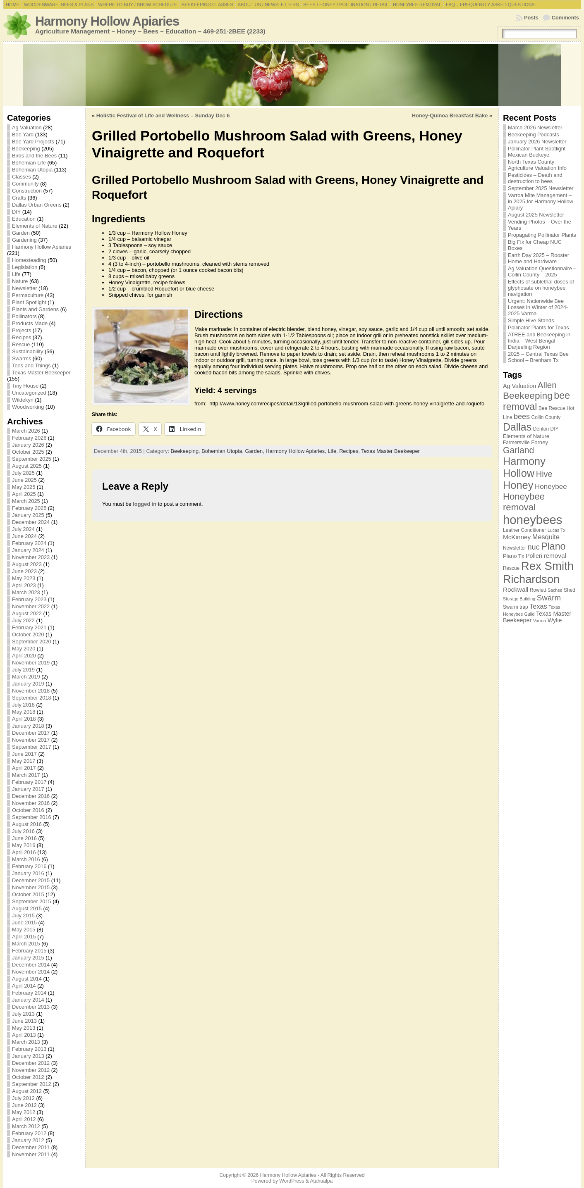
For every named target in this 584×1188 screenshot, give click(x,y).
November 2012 (31, 1070)
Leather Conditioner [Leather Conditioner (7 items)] (524, 530)
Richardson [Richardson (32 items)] (531, 579)
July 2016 (23, 831)
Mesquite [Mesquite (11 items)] (546, 536)
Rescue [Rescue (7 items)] (511, 568)
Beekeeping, (186, 451)
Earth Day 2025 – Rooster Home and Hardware (538, 258)
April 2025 (24, 494)
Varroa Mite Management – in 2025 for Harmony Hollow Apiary (540, 201)
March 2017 (26, 775)
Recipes (21, 337)
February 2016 (29, 866)
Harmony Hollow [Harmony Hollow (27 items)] (524, 467)
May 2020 (23, 648)
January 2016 (28, 873)
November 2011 (31, 1154)
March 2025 (26, 501)
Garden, (255, 451)
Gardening (24, 240)
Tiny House (25, 386)
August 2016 (27, 824)
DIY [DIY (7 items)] (554, 429)
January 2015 (28, 958)
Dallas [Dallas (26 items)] (517, 427)
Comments (565, 17)
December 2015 (31, 880)
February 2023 (29, 599)
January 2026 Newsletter (537, 141)
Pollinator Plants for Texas (538, 327)
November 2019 (31, 662)
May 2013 (23, 1028)
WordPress (291, 1181)
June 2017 (24, 754)
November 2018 (31, 691)
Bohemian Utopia (32, 170)
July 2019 (23, 670)
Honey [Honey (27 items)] (518, 485)
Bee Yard (23, 134)
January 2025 (28, 515)
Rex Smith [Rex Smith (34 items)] (547, 565)
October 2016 (28, 810)
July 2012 (23, 1098)
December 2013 (31, 1007)
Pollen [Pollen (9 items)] (534, 555)
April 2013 (24, 1035)
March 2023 (26, 592)
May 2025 (23, 487)
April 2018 (24, 719)
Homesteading (29, 260)
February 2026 (29, 438)
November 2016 (31, 803)
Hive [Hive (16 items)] (544, 474)
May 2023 (23, 578)
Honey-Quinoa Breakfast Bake (450, 115)
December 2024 (31, 522)
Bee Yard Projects (33, 141)
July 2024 (23, 529)
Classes (21, 177)
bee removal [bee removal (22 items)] (536, 401)
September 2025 (31, 459)
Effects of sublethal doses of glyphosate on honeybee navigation (541, 288)
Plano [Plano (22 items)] (553, 546)
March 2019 (26, 677)
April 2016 (24, 852)
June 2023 (24, 571)
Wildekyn (23, 400)
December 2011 (31, 1147)
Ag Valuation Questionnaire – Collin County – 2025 (542, 271)
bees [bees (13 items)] (522, 416)
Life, (333, 451)
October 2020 (28, 634)
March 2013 (26, 1042)
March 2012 (26, 1126)
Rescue (21, 344)
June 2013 (24, 1021)
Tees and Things (31, 365)
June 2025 (24, 480)
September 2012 (31, 1084)
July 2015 (23, 915)
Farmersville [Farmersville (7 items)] (516, 442)
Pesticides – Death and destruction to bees (535, 178)
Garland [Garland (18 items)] (518, 450)
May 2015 (23, 929)
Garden (21, 233)
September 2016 (31, 817)
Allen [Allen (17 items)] (547, 385)
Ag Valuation (27, 127)
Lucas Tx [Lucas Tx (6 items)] (556, 530)
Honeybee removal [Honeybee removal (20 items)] (524, 501)
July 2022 (23, 620)
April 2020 (24, 655)
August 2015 (27, 908)
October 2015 (28, 894)
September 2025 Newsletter (541, 188)
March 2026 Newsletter (535, 127)
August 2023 (27, 564)
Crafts (19, 198)
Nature (20, 281)
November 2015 (31, 887)
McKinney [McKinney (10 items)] (517, 536)
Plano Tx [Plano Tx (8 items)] (513, 556)
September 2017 (31, 747)
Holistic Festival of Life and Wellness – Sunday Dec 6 (163, 115)
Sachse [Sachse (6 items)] (555, 590)
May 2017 (23, 761)
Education (24, 219)
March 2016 (26, 859)
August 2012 (27, 1091)
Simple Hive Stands (531, 320)
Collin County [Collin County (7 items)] (546, 417)
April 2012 (24, 1119)
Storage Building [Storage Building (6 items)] (519, 598)
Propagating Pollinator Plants (542, 235)
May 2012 (23, 1112)
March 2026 (26, 431)
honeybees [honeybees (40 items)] (532, 519)
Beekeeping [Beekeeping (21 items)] (528, 395)
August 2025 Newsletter (536, 215)
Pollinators (24, 316)
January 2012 (28, 1140)
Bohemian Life (29, 163)
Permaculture (27, 295)
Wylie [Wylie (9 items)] (555, 620)
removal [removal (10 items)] (554, 555)
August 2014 (27, 979)
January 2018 (28, 726)
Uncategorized (29, 393)
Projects (21, 330)
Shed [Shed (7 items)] (569, 590)
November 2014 (31, 972)
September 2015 (31, 901)
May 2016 (23, 845)
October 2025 (28, 452)
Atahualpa (321, 1181)
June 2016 (24, 838)
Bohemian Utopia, (223, 451)
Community (25, 184)
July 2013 (23, 1014)
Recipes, (350, 451)
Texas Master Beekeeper (41, 372)
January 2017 (28, 789)
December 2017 (31, 733)
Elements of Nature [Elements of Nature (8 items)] (526, 436)
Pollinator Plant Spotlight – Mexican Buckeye (539, 151)
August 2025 (27, 466)
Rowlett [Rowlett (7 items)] (538, 590)
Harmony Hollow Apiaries (107, 21)
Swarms (21, 358)
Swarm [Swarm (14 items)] (549, 597)
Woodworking (28, 407)
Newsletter (24, 288)
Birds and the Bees (34, 155)
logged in (144, 504)
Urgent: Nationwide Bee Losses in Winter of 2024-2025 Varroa (538, 307)
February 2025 (29, 508)
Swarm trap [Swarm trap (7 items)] (515, 607)
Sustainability (27, 351)
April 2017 (24, 768)
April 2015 (24, 936)
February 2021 (29, 627)
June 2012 (24, 1105)
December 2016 (31, 796)
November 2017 (31, 740)
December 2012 (31, 1063)
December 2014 (31, 965)
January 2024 (28, 550)
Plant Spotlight (29, 302)
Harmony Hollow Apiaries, (297, 451)
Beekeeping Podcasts (533, 134)
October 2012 (28, 1077)
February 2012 (29, 1133)
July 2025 (23, 473)
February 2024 (29, 543)
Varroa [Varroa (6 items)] (539, 620)
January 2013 (28, 1056)
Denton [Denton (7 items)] (541, 429)
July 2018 (23, 705)
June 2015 (24, 922)
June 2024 (24, 536)
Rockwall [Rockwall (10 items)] (515, 589)
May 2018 (23, 712)
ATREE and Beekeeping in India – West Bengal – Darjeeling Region (539, 340)
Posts (531, 17)
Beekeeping (26, 148)
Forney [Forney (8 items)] (539, 442)
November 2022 (31, 606)
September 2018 (31, 698)
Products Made (30, 323)
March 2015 (26, 943)
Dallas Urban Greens (37, 205)
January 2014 (28, 1000)
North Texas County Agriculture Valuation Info (537, 165)
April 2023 (24, 585)
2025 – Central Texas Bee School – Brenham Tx (538, 357)
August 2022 (27, 613)
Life (16, 274)
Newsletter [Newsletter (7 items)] (514, 548)
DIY (16, 212)
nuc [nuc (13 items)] (534, 547)
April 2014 (24, 986)
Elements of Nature (34, 226)
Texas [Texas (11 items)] (538, 606)
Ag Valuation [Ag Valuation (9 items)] (519, 386)
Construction (27, 191)
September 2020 (31, 641)
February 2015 (29, 951)
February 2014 (29, 993)
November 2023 (31, 557)
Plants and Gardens (35, 309)
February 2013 (29, 1049)
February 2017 (29, 782)
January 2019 (28, 684)
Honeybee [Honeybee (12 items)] (551, 486)
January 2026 (28, 445)
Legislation (24, 267)
